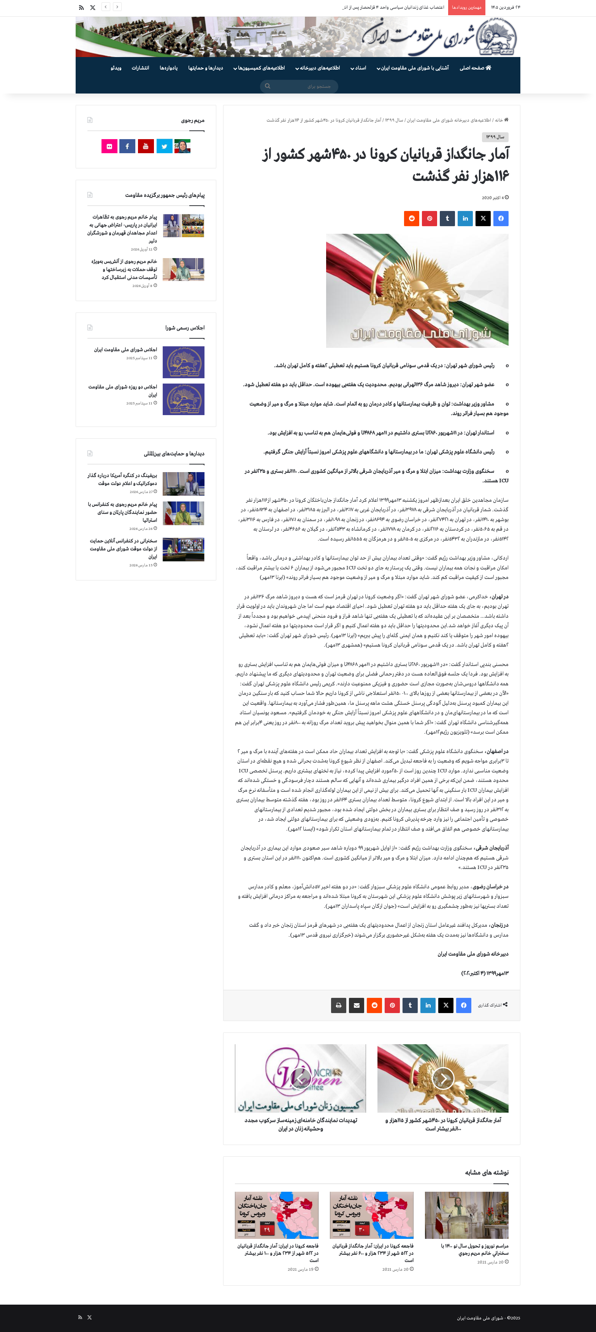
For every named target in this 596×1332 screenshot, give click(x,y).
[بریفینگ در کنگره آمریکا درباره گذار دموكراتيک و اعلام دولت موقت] (183, 484)
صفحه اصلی (475, 68)
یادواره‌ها (169, 68)
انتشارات (140, 68)
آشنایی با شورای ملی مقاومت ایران (415, 68)
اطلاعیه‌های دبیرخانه (320, 68)
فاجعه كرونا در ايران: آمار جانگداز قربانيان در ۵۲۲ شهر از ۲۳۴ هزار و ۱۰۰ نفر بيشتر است (278, 1253)
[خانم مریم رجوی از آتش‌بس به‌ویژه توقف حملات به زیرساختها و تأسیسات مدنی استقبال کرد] (183, 269)
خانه (502, 120)
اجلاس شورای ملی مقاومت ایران (125, 350)
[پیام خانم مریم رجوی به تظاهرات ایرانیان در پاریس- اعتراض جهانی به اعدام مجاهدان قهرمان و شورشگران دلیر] (183, 225)
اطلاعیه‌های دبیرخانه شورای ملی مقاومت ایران (449, 120)
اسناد (360, 68)
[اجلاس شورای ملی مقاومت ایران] (183, 362)
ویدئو (116, 68)
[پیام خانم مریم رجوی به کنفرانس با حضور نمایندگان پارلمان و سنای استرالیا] (183, 513)
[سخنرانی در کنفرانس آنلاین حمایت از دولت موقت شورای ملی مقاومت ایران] (183, 549)
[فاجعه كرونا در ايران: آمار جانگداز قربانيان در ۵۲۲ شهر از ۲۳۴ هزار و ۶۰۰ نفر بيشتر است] (372, 1215)
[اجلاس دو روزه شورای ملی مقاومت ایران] (183, 399)
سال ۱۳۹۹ (394, 120)
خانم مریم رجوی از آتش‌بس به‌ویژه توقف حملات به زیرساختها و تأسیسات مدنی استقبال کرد (124, 269)
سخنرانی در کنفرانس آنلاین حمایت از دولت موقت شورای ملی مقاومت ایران (123, 549)
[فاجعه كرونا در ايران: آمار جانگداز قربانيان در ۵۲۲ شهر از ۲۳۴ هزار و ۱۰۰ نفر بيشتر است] (277, 1215)
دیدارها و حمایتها (205, 68)
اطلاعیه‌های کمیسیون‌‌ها (261, 68)
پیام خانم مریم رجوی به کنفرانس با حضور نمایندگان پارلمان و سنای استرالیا (122, 512)
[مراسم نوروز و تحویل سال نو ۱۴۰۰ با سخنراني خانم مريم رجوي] (467, 1215)
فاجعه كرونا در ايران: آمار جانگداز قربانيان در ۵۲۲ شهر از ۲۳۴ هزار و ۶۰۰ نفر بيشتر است (373, 1253)
